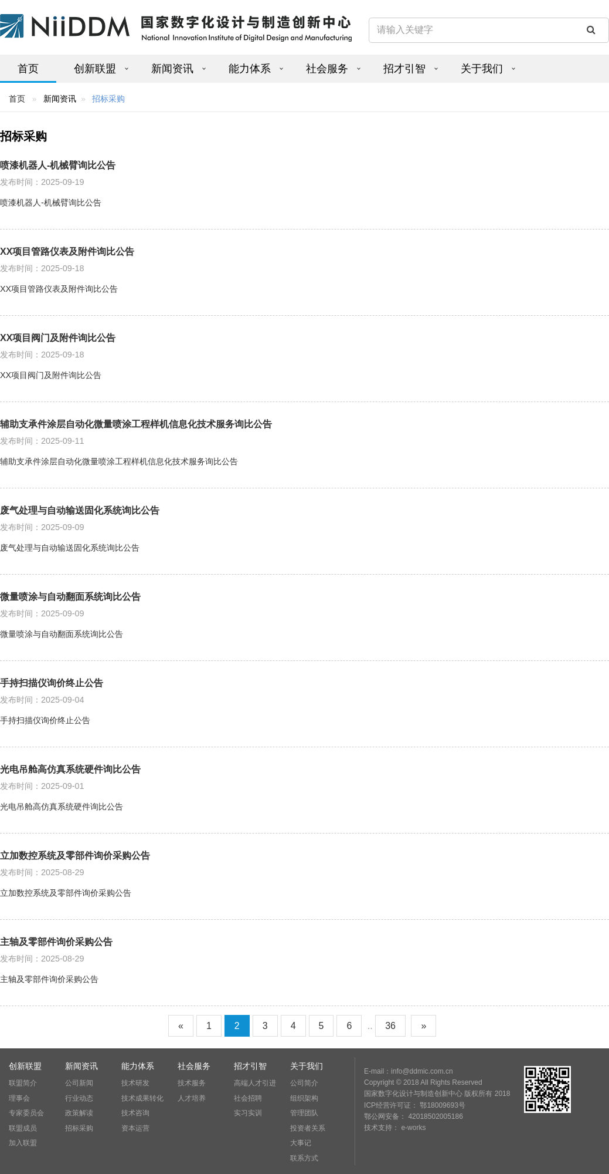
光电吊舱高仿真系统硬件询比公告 (70, 769)
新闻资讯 (172, 69)
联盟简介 (23, 1083)
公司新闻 (79, 1083)
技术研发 (135, 1083)
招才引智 (404, 69)
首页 (28, 69)
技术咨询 (135, 1113)
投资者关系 (307, 1128)
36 (390, 1026)
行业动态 (79, 1098)
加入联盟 (23, 1143)
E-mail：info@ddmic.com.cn (408, 1071)
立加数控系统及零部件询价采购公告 (75, 856)
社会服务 (327, 69)
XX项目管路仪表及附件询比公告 (67, 252)
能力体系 (250, 69)
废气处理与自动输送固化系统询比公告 (79, 510)
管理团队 (304, 1113)
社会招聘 (248, 1098)
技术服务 (192, 1083)
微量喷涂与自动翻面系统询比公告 (70, 597)
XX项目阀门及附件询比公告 (57, 338)
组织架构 (304, 1098)
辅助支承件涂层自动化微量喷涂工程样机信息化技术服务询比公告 (136, 424)
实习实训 (248, 1113)
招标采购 (79, 1128)
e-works (413, 1128)
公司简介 (304, 1083)
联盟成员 (23, 1128)
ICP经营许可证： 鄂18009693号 (414, 1105)
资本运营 (135, 1128)
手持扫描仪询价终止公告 (51, 683)
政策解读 (79, 1113)
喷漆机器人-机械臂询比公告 (57, 165)
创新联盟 (95, 69)
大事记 (300, 1143)
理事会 (19, 1098)
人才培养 (192, 1098)
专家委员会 (26, 1113)
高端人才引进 (255, 1083)
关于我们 (482, 69)
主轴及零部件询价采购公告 (56, 942)
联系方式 (304, 1158)
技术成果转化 (142, 1098)
